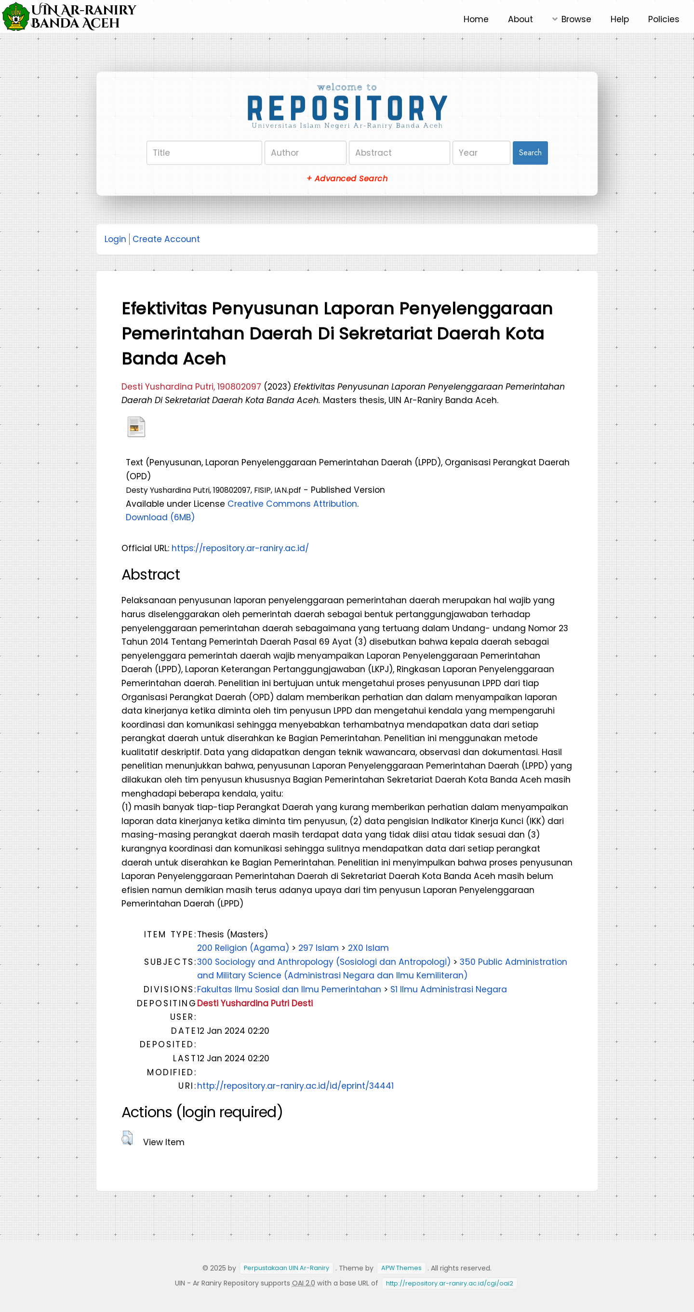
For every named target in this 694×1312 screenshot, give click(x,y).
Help (620, 19)
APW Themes (401, 1268)
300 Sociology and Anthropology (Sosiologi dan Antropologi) (324, 962)
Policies (664, 19)
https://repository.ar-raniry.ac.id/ (240, 548)
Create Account (166, 239)
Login (115, 239)
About (520, 19)
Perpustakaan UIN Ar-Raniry (286, 1268)
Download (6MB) (160, 517)
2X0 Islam (368, 948)
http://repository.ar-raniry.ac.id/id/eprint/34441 (295, 1086)
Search (530, 152)
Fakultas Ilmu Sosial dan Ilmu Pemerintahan (289, 989)
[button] (127, 1138)
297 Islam (318, 948)
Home (476, 19)
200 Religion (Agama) (243, 948)
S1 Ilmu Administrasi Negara (448, 989)
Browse (576, 19)
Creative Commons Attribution (292, 504)
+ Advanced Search (347, 178)
